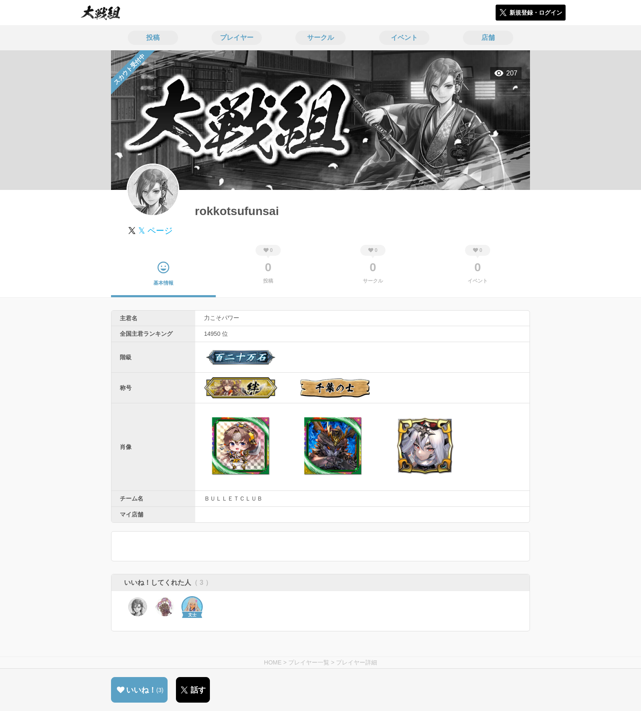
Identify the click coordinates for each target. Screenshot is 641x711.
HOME (273, 662)
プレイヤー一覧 (308, 662)
